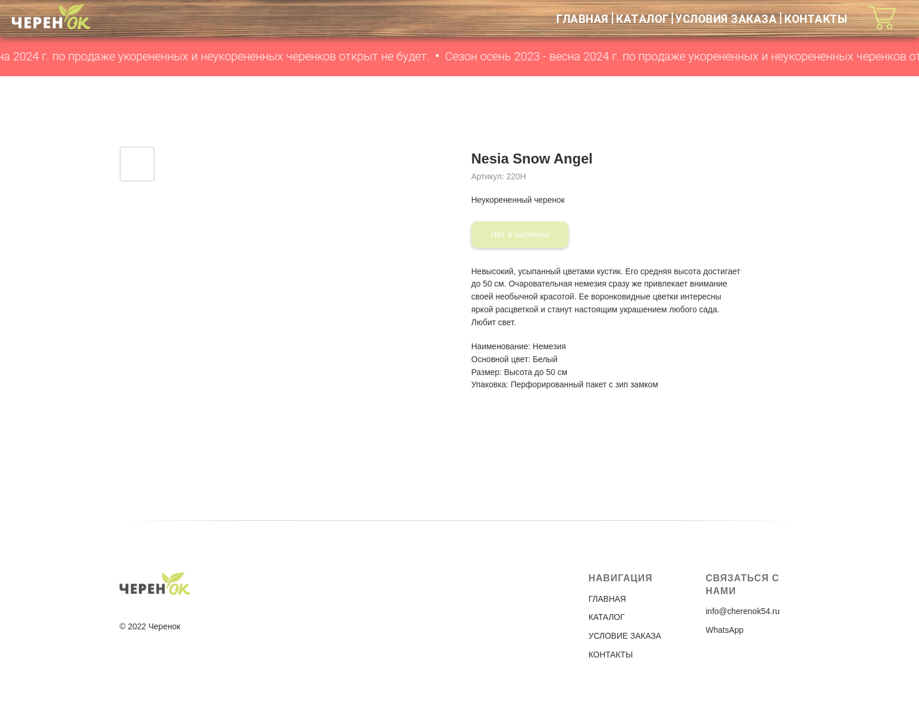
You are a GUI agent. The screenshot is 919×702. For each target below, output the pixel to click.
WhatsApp (725, 630)
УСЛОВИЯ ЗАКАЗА (726, 18)
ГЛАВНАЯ (582, 18)
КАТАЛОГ (642, 18)
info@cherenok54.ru (743, 611)
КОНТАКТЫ (815, 18)
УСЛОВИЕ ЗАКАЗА (624, 635)
